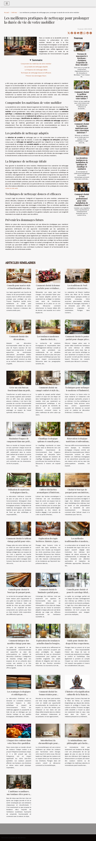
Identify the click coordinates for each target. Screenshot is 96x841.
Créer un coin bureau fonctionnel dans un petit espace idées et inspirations (18, 390)
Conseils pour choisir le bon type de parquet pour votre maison (19, 592)
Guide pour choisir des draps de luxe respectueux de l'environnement (77, 643)
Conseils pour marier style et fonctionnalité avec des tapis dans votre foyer (19, 288)
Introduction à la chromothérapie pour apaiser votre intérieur (48, 743)
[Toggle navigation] (6, 3)
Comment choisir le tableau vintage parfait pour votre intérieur (18, 541)
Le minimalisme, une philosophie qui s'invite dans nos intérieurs (77, 743)
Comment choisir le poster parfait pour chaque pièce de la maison (77, 339)
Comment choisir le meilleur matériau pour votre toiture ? (82, 95)
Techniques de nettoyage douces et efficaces (36, 73)
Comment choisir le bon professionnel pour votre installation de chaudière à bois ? (81, 199)
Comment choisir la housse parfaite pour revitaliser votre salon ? (48, 288)
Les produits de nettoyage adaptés (36, 67)
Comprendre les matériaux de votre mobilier (36, 64)
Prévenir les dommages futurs (36, 76)
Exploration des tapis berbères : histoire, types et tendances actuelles (48, 541)
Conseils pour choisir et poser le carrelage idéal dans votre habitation (77, 592)
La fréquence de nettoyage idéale (36, 70)
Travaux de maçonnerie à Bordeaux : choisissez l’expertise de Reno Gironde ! (82, 59)
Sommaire (37, 60)
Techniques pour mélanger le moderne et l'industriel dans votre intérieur (77, 390)
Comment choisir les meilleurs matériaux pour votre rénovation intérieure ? (82, 128)
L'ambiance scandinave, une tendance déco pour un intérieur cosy (19, 794)
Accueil (6, 12)
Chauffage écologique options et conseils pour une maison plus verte (48, 441)
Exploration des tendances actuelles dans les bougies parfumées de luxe (48, 643)
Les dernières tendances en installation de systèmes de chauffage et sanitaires (82, 163)
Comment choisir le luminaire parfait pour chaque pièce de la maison (48, 592)
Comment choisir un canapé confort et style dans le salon (48, 390)
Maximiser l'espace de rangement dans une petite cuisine (19, 441)
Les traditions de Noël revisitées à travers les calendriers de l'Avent (77, 288)
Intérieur (14, 12)
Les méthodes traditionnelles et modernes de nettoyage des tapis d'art (77, 541)
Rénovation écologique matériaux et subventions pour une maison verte (77, 441)
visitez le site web (11, 188)
